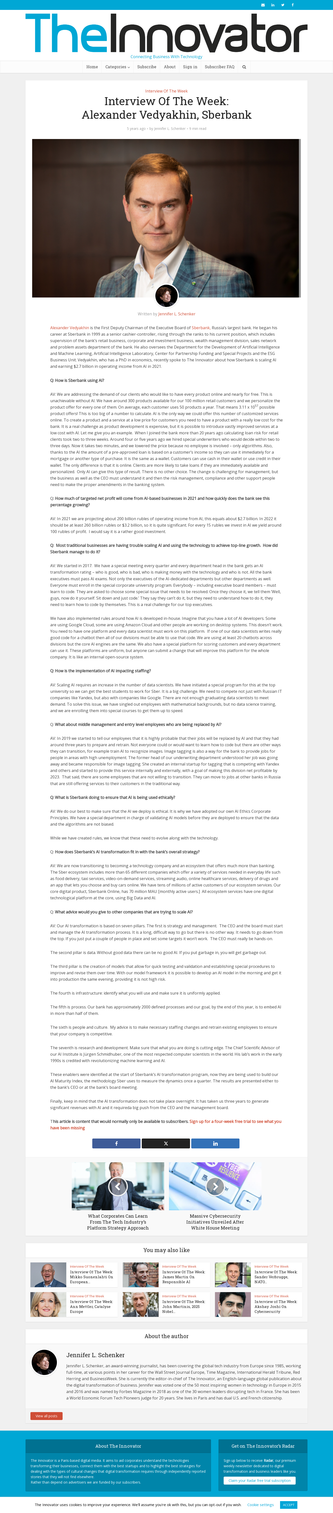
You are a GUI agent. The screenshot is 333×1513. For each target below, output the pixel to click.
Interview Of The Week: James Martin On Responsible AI (183, 1276)
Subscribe (146, 66)
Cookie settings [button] (260, 1504)
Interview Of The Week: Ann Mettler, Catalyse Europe (91, 1306)
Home (92, 66)
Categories (115, 66)
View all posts (46, 1416)
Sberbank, (202, 327)
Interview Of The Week (166, 91)
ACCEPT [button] (288, 1505)
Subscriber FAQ (219, 66)
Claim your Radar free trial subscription (260, 1480)
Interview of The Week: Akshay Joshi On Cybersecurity (276, 1306)
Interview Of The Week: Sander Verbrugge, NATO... (276, 1276)
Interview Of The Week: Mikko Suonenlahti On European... (91, 1276)
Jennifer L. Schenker (170, 128)
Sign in (190, 66)
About (170, 66)
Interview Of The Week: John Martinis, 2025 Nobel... (183, 1306)
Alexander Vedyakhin (70, 327)
